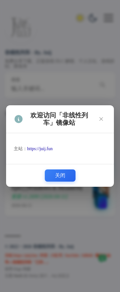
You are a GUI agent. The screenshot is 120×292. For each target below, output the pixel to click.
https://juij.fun (40, 148)
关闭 (60, 175)
